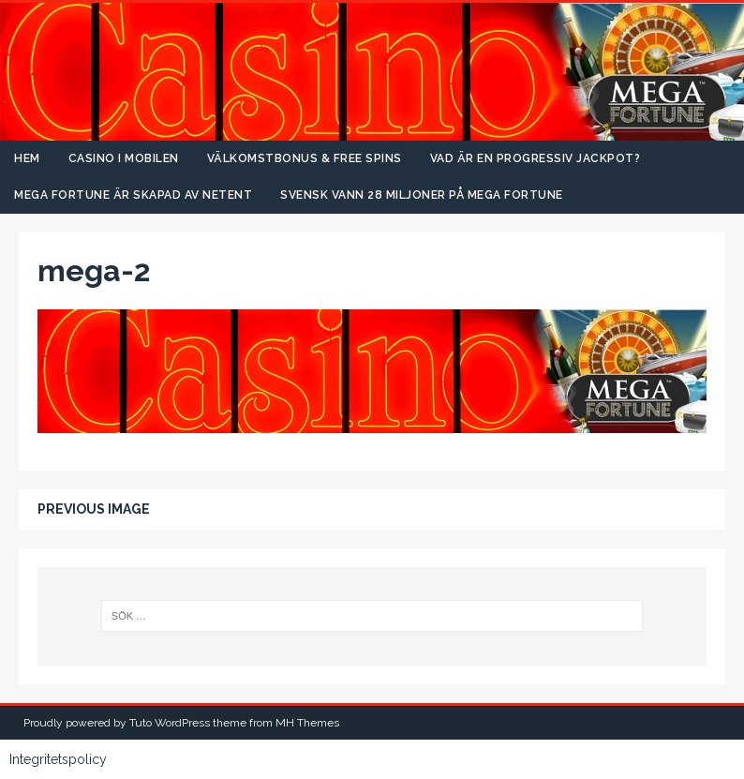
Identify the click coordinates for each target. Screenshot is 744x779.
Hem (27, 158)
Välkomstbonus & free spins (304, 158)
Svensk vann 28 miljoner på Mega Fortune (421, 195)
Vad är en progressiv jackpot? (535, 158)
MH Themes (307, 722)
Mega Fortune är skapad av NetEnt (133, 195)
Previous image (93, 509)
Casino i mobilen (123, 158)
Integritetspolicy (58, 759)
